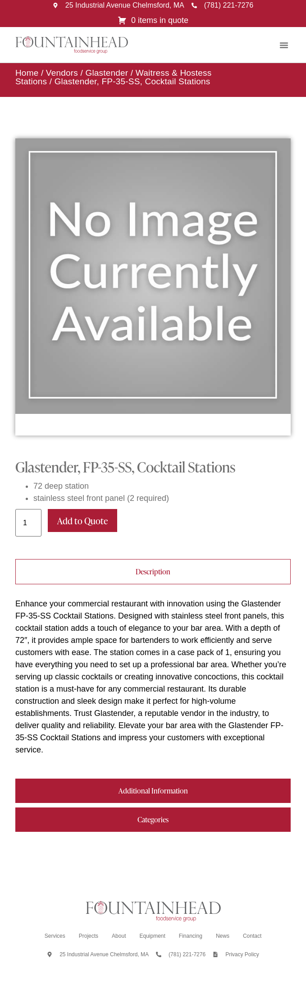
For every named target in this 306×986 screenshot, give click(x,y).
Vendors (62, 73)
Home (26, 73)
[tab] (153, 571)
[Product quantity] (28, 523)
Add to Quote (82, 520)
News (222, 936)
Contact (252, 936)
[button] (284, 45)
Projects (88, 936)
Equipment (152, 936)
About (119, 936)
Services (55, 936)
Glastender (106, 73)
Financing (190, 936)
